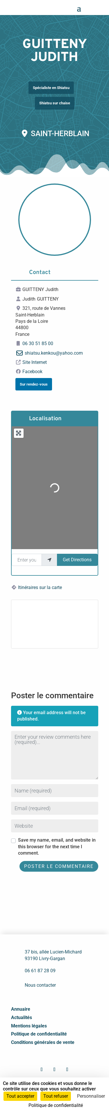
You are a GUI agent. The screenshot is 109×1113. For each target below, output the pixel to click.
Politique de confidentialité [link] (55, 1105)
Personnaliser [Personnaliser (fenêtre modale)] (91, 1096)
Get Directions (77, 559)
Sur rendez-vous (34, 384)
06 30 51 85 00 (37, 343)
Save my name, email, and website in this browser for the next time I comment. (57, 846)
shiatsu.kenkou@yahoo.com (54, 353)
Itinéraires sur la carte (40, 587)
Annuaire (20, 1009)
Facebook (32, 371)
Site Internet (34, 362)
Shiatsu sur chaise (54, 103)
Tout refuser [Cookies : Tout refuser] (55, 1096)
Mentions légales (29, 1026)
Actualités (21, 1017)
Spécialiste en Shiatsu (51, 88)
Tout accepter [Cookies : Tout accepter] (20, 1096)
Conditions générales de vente (42, 1042)
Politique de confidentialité (39, 1034)
